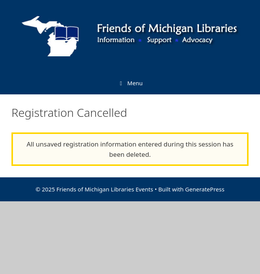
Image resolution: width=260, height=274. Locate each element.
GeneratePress (205, 189)
